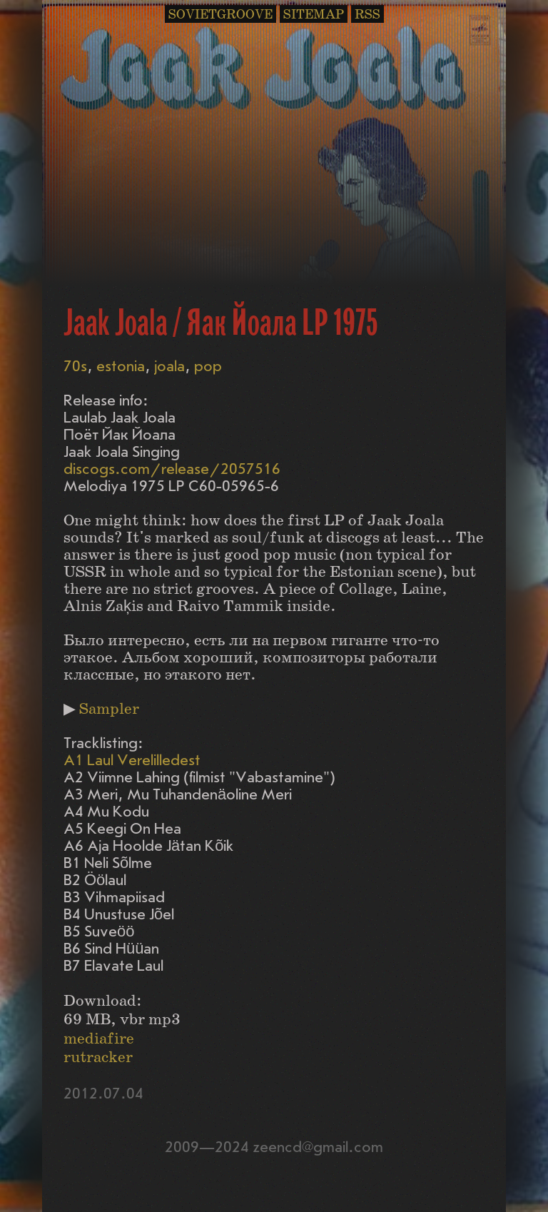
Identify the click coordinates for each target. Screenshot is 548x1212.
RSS (367, 15)
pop (208, 366)
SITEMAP (313, 15)
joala (169, 366)
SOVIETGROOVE (220, 15)
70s (75, 366)
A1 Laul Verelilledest (132, 760)
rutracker (98, 1057)
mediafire (99, 1038)
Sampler (109, 709)
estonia (120, 366)
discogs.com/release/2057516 (172, 469)
